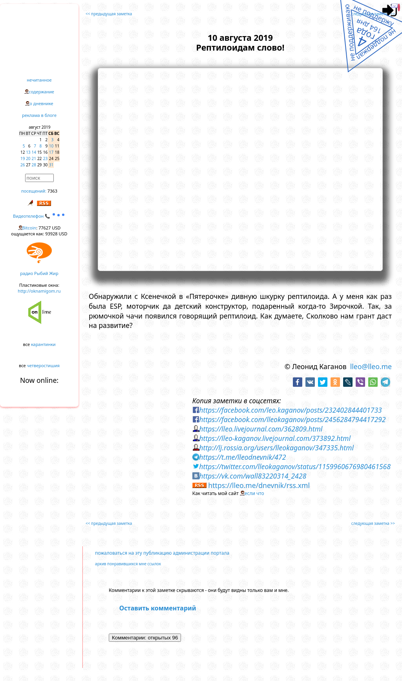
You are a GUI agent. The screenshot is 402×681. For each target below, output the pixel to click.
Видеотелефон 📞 (39, 216)
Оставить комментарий (157, 608)
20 (28, 158)
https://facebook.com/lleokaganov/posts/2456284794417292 (292, 419)
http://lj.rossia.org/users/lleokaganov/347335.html (276, 447)
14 (34, 152)
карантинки (43, 344)
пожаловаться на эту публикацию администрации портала (162, 553)
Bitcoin (29, 228)
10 (51, 146)
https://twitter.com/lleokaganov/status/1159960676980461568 (295, 466)
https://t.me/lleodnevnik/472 (242, 457)
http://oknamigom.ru (39, 291)
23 (45, 158)
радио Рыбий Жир (39, 273)
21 (34, 158)
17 (51, 152)
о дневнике (41, 103)
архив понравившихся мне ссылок (128, 563)
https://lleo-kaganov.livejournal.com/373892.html (275, 438)
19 (22, 158)
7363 (52, 191)
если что (254, 493)
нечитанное (39, 80)
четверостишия (43, 365)
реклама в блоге (39, 115)
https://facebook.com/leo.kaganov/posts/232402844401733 (290, 410)
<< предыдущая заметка (109, 13)
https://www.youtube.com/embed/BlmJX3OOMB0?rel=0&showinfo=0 (240, 168)
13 (28, 152)
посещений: (33, 191)
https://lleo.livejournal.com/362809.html (260, 428)
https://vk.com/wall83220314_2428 (252, 476)
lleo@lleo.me (371, 366)
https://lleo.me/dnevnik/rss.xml (259, 485)
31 (51, 165)
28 (34, 165)
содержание (41, 92)
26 (22, 165)
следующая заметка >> (373, 13)
